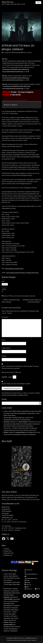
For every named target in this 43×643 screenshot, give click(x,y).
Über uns (28, 584)
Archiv (37, 589)
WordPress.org (8, 555)
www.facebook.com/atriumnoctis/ (14, 268)
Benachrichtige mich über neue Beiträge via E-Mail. (16, 383)
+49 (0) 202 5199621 (8, 515)
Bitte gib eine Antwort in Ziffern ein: (11, 372)
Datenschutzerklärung (13, 640)
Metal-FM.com (7, 2)
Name (4, 340)
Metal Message (17, 52)
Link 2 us (28, 589)
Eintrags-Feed (8, 551)
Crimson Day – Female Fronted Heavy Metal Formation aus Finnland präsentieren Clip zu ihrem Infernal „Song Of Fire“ (11, 616)
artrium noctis (14, 296)
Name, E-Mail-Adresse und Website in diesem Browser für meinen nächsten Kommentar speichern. (20, 367)
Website (4, 356)
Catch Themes (32, 640)
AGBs (27, 580)
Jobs (27, 586)
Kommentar (5, 317)
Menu (38, 2)
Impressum (28, 570)
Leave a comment (27, 52)
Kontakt (27, 582)
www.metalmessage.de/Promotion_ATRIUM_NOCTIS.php (22, 272)
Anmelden (6, 549)
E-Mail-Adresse (6, 348)
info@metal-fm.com (7, 517)
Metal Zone (6, 296)
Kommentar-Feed (9, 553)
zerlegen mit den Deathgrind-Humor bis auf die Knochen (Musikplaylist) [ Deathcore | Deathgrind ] (12, 627)
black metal (21, 296)
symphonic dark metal (29, 296)
